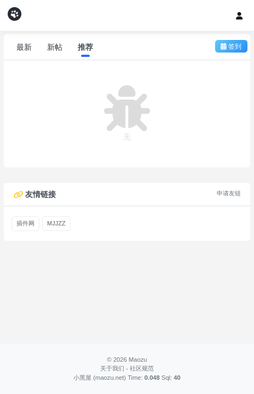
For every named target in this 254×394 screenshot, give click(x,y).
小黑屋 (82, 377)
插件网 (25, 223)
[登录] (239, 15)
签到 (231, 46)
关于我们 (112, 368)
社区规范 (142, 368)
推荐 (85, 47)
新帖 (54, 47)
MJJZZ (56, 223)
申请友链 (229, 193)
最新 (24, 47)
